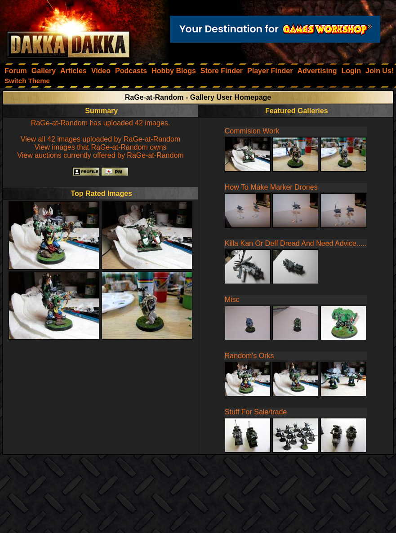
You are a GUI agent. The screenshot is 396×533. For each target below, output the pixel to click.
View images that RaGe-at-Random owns (100, 147)
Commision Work (252, 131)
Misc (232, 299)
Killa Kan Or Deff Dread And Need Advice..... (295, 243)
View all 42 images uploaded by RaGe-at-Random (100, 139)
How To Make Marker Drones (271, 187)
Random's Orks (249, 356)
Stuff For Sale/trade (256, 412)
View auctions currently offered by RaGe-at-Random (100, 155)
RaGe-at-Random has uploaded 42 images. (100, 123)
